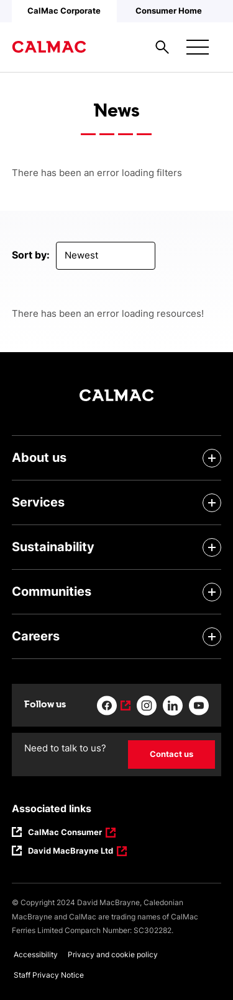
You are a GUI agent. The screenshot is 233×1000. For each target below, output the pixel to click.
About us (39, 457)
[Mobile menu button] (197, 47)
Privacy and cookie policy (113, 954)
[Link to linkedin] (173, 705)
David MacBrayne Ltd (70, 852)
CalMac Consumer (65, 833)
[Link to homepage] (49, 47)
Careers (36, 636)
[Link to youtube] (199, 705)
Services (38, 502)
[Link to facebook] (113, 705)
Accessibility (36, 954)
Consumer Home (168, 10)
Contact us (171, 754)
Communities (51, 591)
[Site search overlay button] (162, 47)
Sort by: (31, 255)
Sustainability (53, 546)
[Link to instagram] (147, 705)
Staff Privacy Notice (49, 975)
